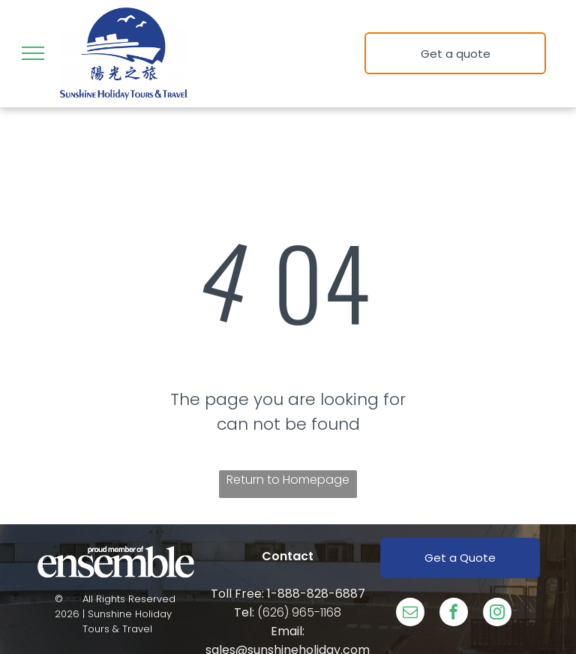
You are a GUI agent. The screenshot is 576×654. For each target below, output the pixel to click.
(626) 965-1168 (299, 612)
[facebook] (454, 614)
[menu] (33, 53)
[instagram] (497, 614)
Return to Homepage (288, 479)
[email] (410, 614)
